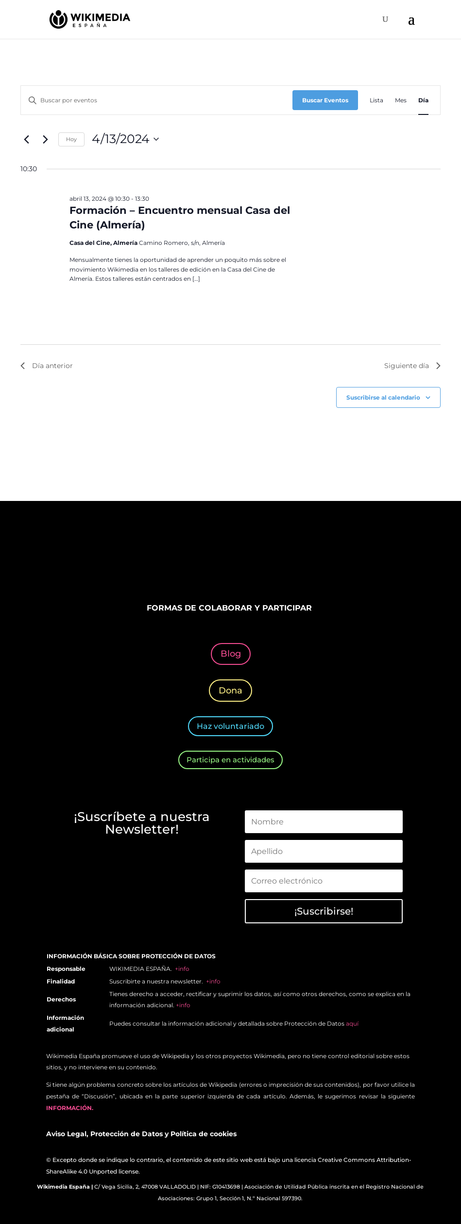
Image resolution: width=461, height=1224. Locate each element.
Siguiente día (412, 365)
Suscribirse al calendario (383, 397)
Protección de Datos (126, 1133)
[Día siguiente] (45, 139)
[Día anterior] (26, 139)
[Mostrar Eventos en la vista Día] (423, 100)
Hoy (71, 139)
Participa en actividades (230, 759)
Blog (231, 653)
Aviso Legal (66, 1133)
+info (182, 968)
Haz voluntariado (230, 726)
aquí (352, 1023)
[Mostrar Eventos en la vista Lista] (376, 100)
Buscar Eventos (325, 100)
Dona (230, 690)
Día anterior (46, 365)
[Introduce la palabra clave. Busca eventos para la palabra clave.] (156, 100)
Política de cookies (204, 1133)
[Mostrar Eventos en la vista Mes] (401, 100)
